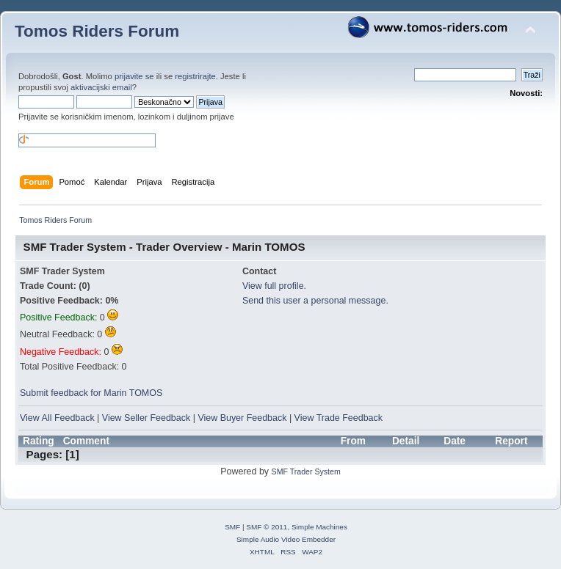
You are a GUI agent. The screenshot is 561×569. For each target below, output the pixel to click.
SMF (232, 527)
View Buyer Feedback (242, 418)
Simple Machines (319, 527)
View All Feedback (57, 418)
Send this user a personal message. (315, 300)
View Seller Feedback (146, 418)
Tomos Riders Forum (97, 31)
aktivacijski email (101, 87)
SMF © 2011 (266, 527)
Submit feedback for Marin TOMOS (91, 393)
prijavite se (134, 76)
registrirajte (195, 76)
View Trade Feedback (338, 418)
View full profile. (274, 286)
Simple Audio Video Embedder (286, 539)
